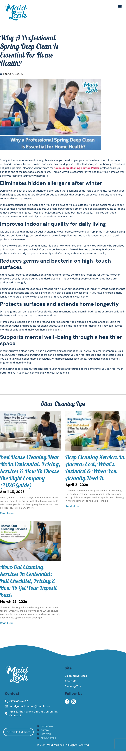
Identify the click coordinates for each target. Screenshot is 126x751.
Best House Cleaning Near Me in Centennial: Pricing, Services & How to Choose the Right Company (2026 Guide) (30, 472)
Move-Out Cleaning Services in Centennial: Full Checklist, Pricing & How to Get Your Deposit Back (28, 582)
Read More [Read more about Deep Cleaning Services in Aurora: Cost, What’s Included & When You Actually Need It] (72, 506)
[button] (119, 6)
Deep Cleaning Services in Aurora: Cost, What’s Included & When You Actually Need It (94, 468)
